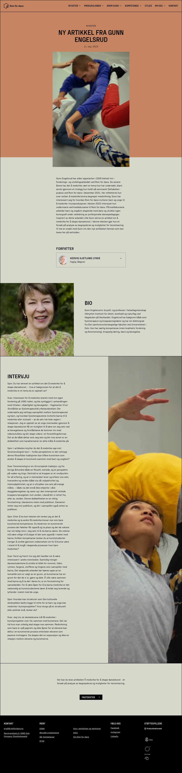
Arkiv (75, 732)
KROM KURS (114, 5)
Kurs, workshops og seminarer (87, 728)
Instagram (115, 732)
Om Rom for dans (81, 737)
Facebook (115, 728)
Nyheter (74, 5)
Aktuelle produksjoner (49, 732)
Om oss (160, 5)
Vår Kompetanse (46, 737)
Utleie (148, 5)
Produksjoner (94, 5)
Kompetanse (133, 5)
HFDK (41, 741)
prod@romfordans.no (13, 728)
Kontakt (173, 5)
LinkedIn (114, 736)
